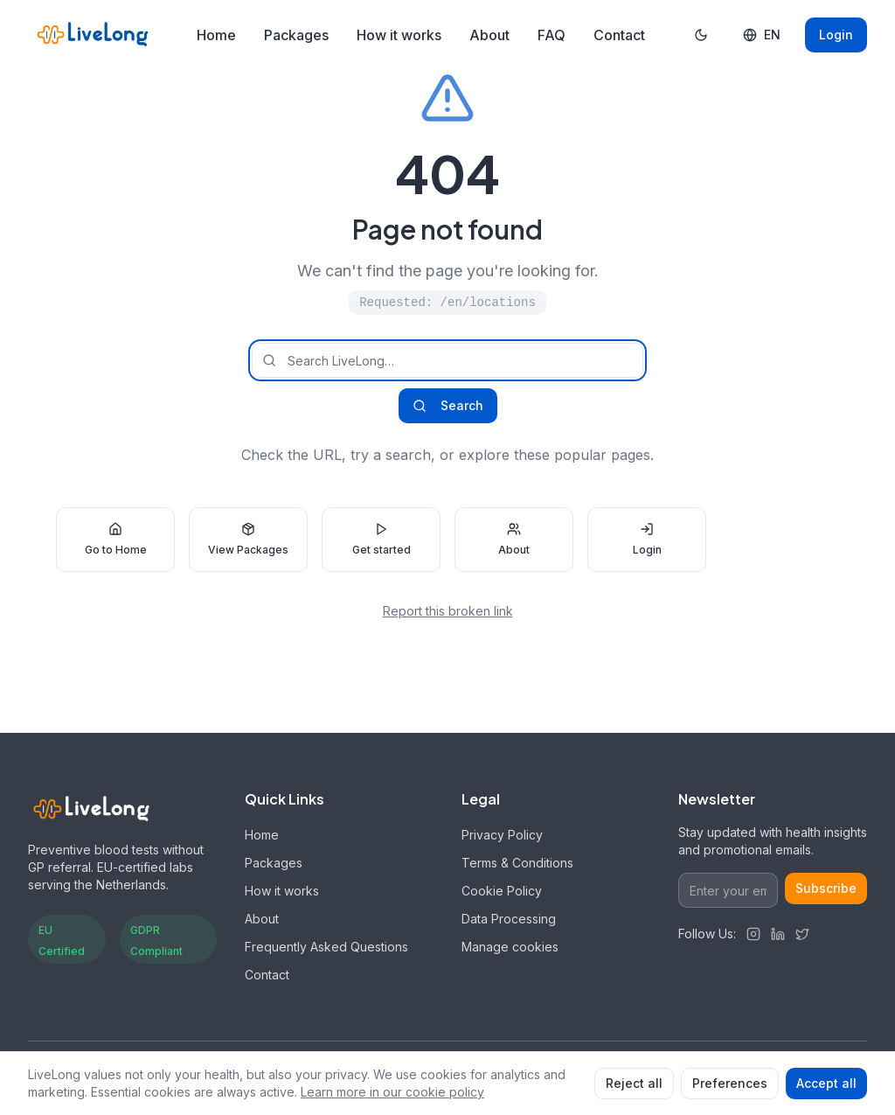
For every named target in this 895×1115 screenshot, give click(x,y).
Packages (296, 35)
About (489, 35)
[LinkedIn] (778, 934)
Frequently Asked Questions (326, 946)
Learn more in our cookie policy (392, 1091)
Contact (619, 35)
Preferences (729, 1083)
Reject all (634, 1083)
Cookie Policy (501, 890)
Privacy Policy (502, 834)
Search (448, 405)
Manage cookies (510, 946)
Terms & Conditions (517, 862)
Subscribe (826, 888)
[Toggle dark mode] (700, 35)
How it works (399, 35)
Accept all (826, 1083)
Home (216, 35)
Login (836, 34)
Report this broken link (448, 610)
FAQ (551, 35)
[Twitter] (802, 934)
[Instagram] (753, 934)
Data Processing (508, 918)
